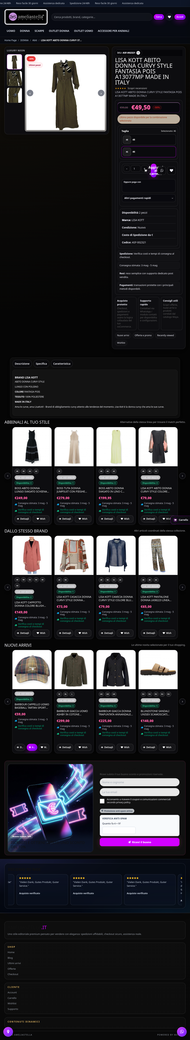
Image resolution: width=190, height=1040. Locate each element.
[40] (17, 471)
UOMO (11, 31)
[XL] (65, 694)
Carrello (12, 998)
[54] (36, 579)
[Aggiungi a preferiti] (41, 518)
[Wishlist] (169, 16)
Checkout (13, 974)
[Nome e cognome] (139, 782)
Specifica (41, 363)
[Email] (139, 792)
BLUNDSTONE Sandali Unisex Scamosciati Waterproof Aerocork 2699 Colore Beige (156, 712)
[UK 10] (101, 694)
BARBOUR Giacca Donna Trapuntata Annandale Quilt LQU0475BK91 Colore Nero (115, 712)
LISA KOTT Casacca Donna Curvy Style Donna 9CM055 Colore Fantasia (74, 598)
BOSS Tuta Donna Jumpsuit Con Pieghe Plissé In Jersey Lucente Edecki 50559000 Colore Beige (73, 490)
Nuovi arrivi (123, 335)
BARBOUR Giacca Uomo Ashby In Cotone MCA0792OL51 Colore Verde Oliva (72, 712)
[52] (156, 471)
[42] (36, 471)
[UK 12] (107, 694)
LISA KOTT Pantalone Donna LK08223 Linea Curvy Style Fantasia (155, 598)
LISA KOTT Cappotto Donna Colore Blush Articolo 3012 (29, 604)
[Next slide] (182, 476)
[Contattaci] (8, 1032)
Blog (10, 957)
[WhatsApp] (182, 1032)
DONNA (25, 31)
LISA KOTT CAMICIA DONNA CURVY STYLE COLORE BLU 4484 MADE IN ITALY (116, 598)
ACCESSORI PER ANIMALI (113, 31)
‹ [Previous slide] (30, 134)
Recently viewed (165, 335)
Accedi (180, 16)
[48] (149, 139)
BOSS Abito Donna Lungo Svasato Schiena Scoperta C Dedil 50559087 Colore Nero (31, 490)
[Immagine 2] (14, 78)
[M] (59, 471)
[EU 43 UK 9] (156, 694)
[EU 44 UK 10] (162, 694)
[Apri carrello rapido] (180, 520)
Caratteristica (61, 363)
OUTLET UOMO (83, 31)
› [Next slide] (101, 134)
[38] (23, 471)
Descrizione (22, 363)
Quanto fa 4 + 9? (111, 823)
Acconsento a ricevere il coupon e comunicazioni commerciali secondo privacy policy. (135, 801)
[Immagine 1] (14, 61)
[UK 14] (114, 694)
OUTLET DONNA (59, 31)
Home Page (10, 40)
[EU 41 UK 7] (149, 694)
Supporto (13, 1009)
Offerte (12, 968)
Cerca (159, 16)
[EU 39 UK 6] (168, 694)
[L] (72, 694)
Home (11, 952)
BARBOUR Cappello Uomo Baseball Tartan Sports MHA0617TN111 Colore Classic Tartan (32, 706)
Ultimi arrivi (14, 963)
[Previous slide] (7, 476)
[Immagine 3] (14, 95)
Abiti (34, 40)
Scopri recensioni (137, 88)
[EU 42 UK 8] (143, 694)
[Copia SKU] (138, 53)
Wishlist (121, 342)
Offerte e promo (143, 335)
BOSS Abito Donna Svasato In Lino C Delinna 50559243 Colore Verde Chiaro (116, 490)
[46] (149, 151)
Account (12, 992)
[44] (29, 471)
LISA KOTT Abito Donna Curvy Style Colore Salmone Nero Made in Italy (156, 490)
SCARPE (39, 31)
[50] (149, 471)
